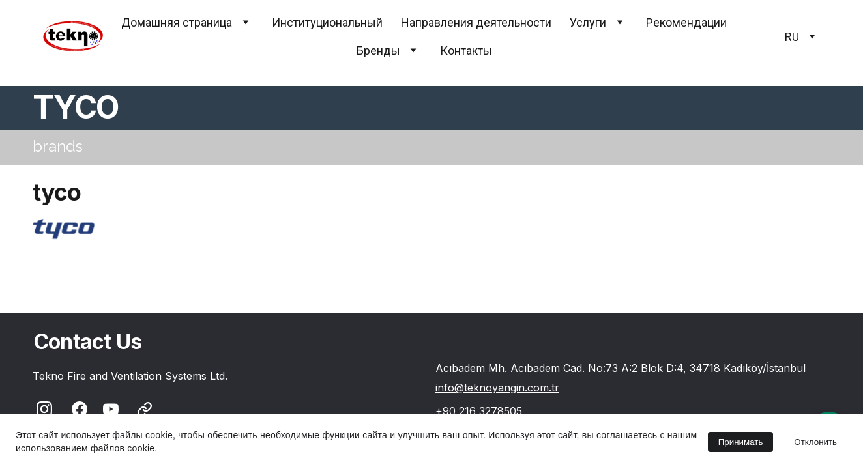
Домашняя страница (176, 22)
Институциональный (327, 22)
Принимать (740, 442)
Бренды (378, 50)
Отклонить (815, 442)
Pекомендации (686, 22)
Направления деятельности (476, 22)
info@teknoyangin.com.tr (497, 387)
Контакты (466, 50)
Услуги (588, 22)
